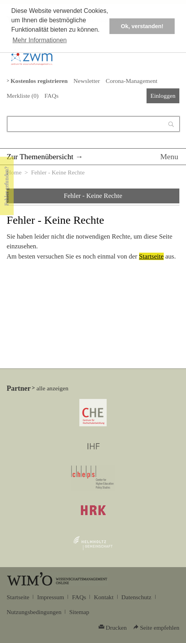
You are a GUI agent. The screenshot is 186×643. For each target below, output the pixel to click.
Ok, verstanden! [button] (142, 26)
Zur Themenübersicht (40, 156)
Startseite (151, 256)
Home (14, 172)
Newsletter (86, 80)
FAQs (52, 95)
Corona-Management (131, 80)
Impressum (50, 597)
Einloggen (162, 95)
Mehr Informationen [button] (40, 40)
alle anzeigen (52, 388)
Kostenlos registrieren (39, 80)
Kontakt (103, 597)
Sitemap (79, 612)
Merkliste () (23, 95)
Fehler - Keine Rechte (93, 195)
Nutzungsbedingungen (34, 612)
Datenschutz (137, 597)
